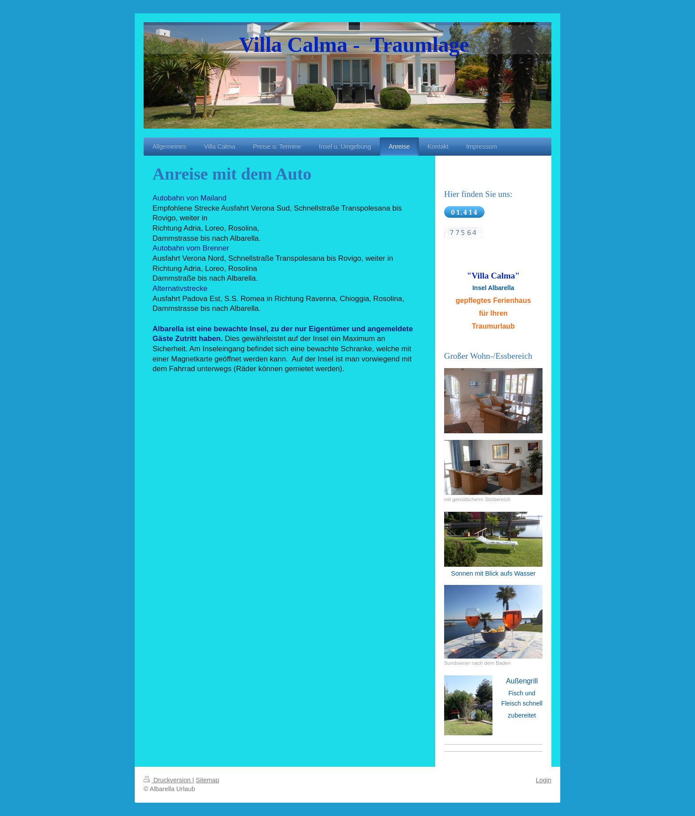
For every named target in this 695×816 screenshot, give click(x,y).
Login (543, 780)
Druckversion (168, 780)
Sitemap (207, 780)
